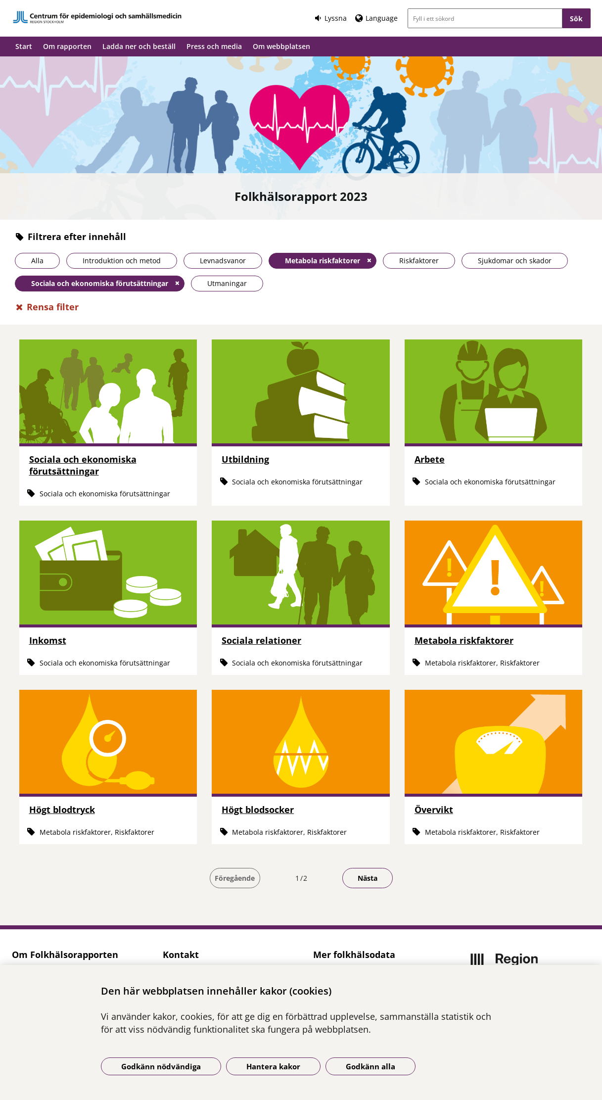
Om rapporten (67, 46)
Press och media (214, 46)
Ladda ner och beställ (139, 46)
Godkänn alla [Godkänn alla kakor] (370, 1066)
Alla (37, 260)
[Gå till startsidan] (97, 17)
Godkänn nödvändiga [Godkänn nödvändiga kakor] (161, 1066)
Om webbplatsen (281, 46)
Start (23, 46)
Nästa (367, 878)
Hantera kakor (273, 1066)
